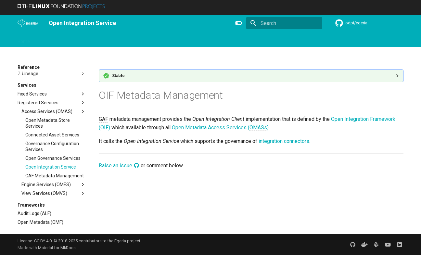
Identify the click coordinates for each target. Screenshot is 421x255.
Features (177, 39)
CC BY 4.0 (43, 240)
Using (70, 39)
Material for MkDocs (57, 247)
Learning (93, 39)
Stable (118, 75)
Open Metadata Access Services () (220, 127)
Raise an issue (119, 165)
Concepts (233, 39)
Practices (260, 39)
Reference (205, 39)
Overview (47, 39)
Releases (150, 39)
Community (121, 39)
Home (24, 39)
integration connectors (284, 141)
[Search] (284, 23)
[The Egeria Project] (28, 23)
